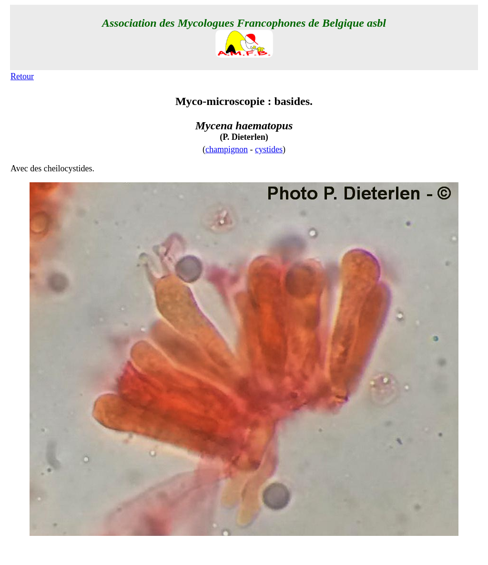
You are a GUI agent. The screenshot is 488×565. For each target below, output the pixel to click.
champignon (226, 149)
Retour (22, 76)
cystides (269, 149)
